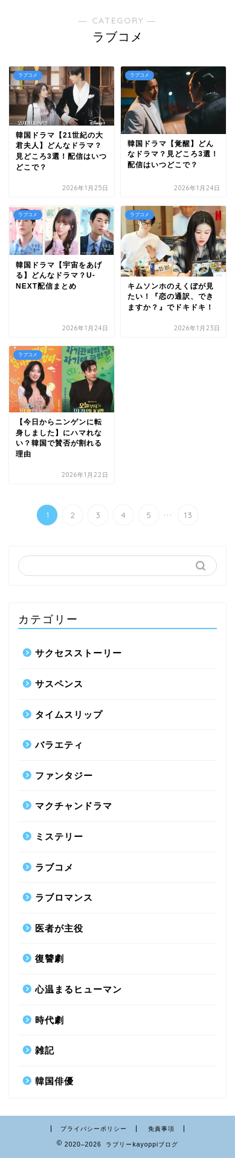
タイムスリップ (69, 714)
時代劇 (49, 1020)
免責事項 (161, 1128)
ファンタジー (64, 775)
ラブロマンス (64, 897)
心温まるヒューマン (78, 989)
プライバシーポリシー (93, 1128)
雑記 (44, 1050)
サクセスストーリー (78, 653)
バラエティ (59, 745)
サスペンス (59, 684)
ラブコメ (54, 867)
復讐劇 (49, 958)
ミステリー (59, 836)
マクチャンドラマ (73, 806)
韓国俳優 (54, 1081)
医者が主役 (59, 928)
